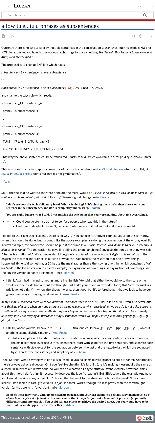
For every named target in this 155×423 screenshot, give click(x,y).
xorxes (27, 173)
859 (17, 173)
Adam (8, 181)
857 (4, 173)
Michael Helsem (112, 169)
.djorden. (68, 272)
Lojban (22, 5)
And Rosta (102, 197)
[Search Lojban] (77, 15)
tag (70, 87)
